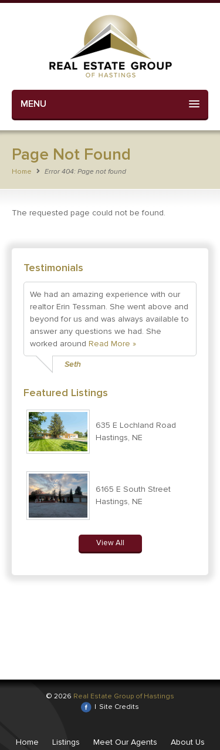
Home (22, 171)
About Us (188, 742)
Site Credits (119, 706)
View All (110, 543)
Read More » (112, 344)
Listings (66, 742)
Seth (73, 364)
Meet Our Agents (125, 742)
